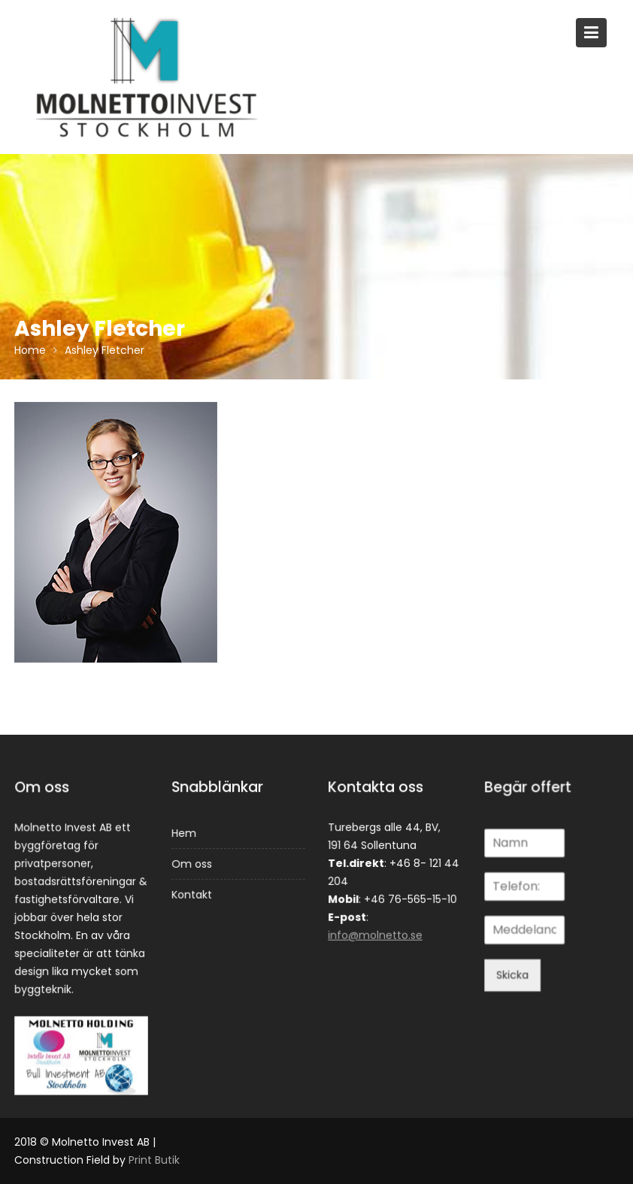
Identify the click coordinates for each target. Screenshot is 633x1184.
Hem (183, 833)
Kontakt (191, 894)
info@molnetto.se (376, 934)
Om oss (191, 863)
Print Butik (154, 1159)
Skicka (513, 974)
